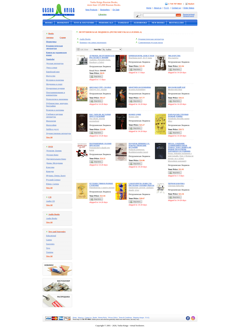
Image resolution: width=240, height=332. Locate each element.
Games (49, 240)
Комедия (50, 171)
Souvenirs (50, 244)
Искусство (50, 76)
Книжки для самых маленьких (93, 42)
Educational (51, 235)
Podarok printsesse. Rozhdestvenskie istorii (138, 150)
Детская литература (55, 63)
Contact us (176, 8)
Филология (51, 121)
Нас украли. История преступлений (100, 115)
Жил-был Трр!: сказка (100, 87)
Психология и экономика (57, 99)
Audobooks (140, 22)
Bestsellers (105, 10)
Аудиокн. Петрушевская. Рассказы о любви (102, 56)
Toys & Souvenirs (84, 22)
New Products (92, 10)
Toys (48, 248)
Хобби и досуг (52, 129)
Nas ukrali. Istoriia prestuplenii (97, 119)
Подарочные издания (55, 88)
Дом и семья (51, 67)
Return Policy (102, 317)
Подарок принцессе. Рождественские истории (139, 145)
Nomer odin (134, 116)
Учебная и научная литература (54, 115)
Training (49, 252)
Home (148, 8)
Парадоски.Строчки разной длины (178, 115)
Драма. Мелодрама (54, 163)
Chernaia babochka (176, 185)
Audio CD (50, 201)
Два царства (174, 56)
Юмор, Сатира (52, 184)
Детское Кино (52, 155)
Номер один (135, 114)
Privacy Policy (113, 317)
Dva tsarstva (173, 58)
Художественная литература (58, 133)
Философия (51, 125)
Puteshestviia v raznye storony (102, 187)
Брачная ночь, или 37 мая (141, 56)
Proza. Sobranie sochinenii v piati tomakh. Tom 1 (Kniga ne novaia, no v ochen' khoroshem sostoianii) (181, 157)
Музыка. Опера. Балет (56, 175)
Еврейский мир (53, 71)
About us (157, 8)
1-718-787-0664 (175, 4)
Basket (191, 4)
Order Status (188, 8)
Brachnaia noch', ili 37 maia (140, 58)
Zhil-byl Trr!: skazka (98, 89)
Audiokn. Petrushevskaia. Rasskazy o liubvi (100, 60)
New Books (158, 22)
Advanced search (188, 16)
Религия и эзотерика (55, 110)
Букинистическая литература (151, 39)
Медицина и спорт (54, 84)
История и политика (55, 80)
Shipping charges (138, 317)
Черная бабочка (176, 183)
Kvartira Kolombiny (137, 89)
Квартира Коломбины (140, 87)
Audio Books (51, 218)
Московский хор (176, 87)
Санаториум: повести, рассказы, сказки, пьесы (141, 184)
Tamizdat (123, 22)
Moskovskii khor (175, 89)
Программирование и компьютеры (55, 93)
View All (49, 137)
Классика (50, 167)
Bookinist (63, 22)
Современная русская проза (150, 42)
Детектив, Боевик (54, 150)
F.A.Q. (166, 8)
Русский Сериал (53, 179)
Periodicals (106, 22)
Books (48, 22)
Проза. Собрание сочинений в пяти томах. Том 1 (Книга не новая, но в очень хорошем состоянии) (179, 147)
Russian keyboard (188, 14)
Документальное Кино (56, 159)
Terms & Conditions (125, 317)
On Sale (115, 10)
